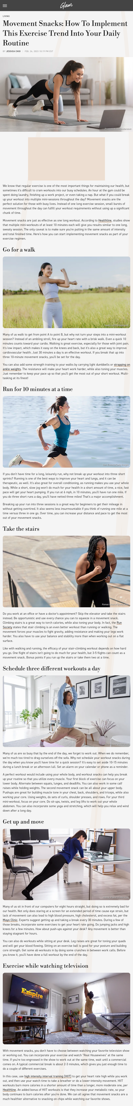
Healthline (105, 220)
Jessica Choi (13, 51)
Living (6, 16)
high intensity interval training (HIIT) (47, 1076)
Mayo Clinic (10, 920)
